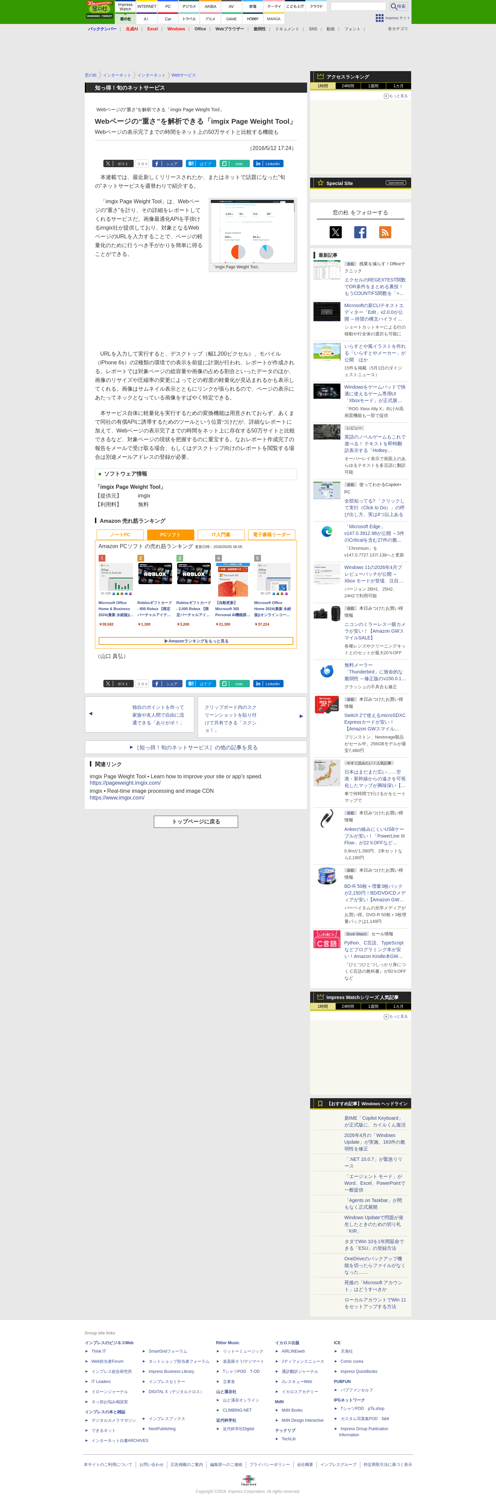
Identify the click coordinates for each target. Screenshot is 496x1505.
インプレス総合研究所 (112, 1371)
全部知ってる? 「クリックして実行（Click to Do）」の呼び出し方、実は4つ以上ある (374, 507)
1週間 (373, 86)
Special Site (340, 183)
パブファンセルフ (357, 1390)
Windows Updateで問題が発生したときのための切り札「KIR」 (374, 1224)
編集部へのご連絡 (226, 1464)
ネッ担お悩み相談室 (110, 1401)
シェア (171, 164)
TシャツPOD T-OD (241, 1371)
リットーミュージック (243, 1351)
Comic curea (352, 1361)
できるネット (104, 1430)
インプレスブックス (167, 1418)
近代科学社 (226, 1420)
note (238, 164)
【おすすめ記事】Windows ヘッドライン (367, 1104)
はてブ (205, 164)
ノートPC (120, 534)
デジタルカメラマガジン (114, 1420)
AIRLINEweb (293, 1351)
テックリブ (285, 1430)
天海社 (347, 1351)
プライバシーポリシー (270, 1464)
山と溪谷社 (226, 1391)
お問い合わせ (151, 1464)
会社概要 (305, 1464)
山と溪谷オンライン (241, 1400)
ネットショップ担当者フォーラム (179, 1361)
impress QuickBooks (359, 1371)
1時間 (323, 86)
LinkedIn (273, 164)
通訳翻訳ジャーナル (300, 1371)
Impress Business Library (171, 1371)
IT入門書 (221, 534)
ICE (337, 1343)
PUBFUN (342, 1381)
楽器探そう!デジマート (243, 1361)
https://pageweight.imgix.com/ (125, 783)
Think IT (99, 1351)
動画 (331, 29)
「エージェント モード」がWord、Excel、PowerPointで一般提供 (374, 1183)
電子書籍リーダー (272, 534)
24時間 (348, 86)
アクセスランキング (348, 77)
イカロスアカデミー (300, 1391)
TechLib (289, 1439)
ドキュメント (287, 29)
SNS (313, 29)
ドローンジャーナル (110, 1391)
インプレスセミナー (167, 1381)
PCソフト (170, 534)
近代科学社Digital (238, 1428)
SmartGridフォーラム (168, 1351)
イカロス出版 (287, 1343)
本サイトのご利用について (108, 1464)
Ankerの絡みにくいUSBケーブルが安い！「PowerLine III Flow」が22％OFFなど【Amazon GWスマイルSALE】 (374, 842)
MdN (279, 1401)
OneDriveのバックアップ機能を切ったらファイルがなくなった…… (375, 1265)
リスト (142, 164)
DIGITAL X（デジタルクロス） (176, 1391)
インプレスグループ (338, 1464)
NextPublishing (162, 1428)
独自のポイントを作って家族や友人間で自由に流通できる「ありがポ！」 (158, 714)
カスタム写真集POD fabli (365, 1418)
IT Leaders (101, 1381)
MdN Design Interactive (303, 1420)
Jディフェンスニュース (303, 1361)
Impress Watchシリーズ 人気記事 (363, 997)
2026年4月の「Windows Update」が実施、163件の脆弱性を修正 (374, 1142)
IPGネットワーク (349, 1400)
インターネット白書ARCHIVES (120, 1440)
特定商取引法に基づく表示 (388, 1464)
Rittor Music (227, 1343)
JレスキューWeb (297, 1381)
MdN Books (292, 1410)
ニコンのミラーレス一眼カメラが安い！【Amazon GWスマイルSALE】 (375, 631)
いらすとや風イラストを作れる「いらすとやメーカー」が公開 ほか (375, 352)
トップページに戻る (196, 821)
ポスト (123, 164)
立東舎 (229, 1381)
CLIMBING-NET (237, 1410)
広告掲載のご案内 (187, 1464)
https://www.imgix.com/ (117, 798)
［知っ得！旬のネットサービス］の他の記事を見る (196, 747)
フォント (352, 29)
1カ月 (398, 86)
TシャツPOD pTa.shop (363, 1408)
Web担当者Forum (108, 1361)
